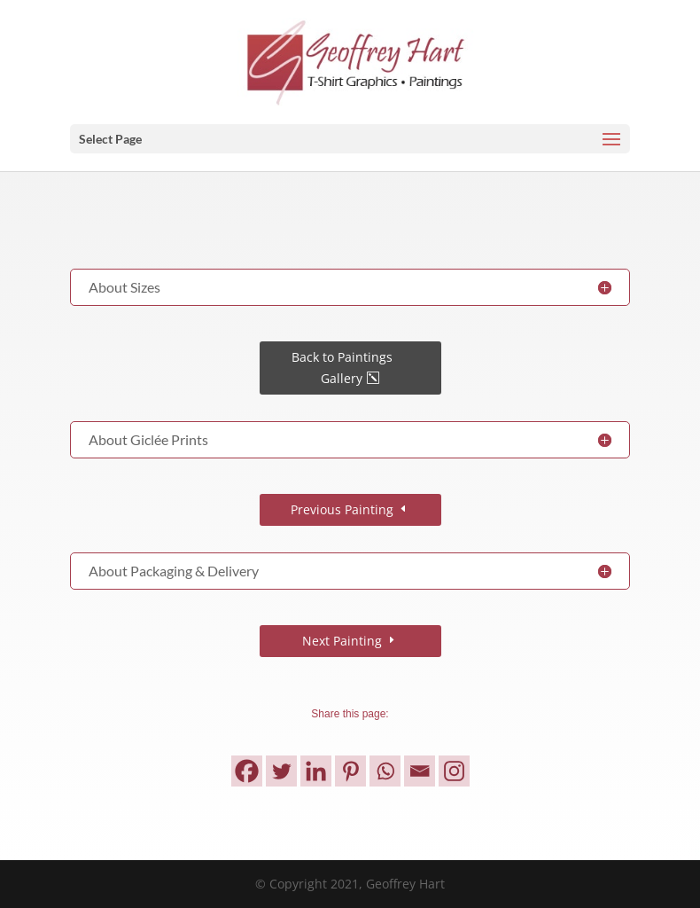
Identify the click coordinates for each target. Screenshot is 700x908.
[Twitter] (281, 771)
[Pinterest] (350, 771)
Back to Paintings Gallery (342, 367)
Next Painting (342, 640)
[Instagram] (454, 771)
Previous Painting (342, 509)
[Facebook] (246, 771)
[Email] (419, 771)
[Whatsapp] (385, 771)
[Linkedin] (315, 771)
